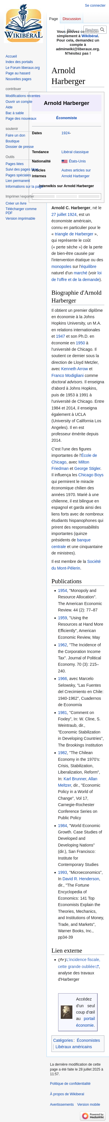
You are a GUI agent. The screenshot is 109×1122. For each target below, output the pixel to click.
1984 (62, 825)
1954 (62, 590)
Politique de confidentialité (70, 1083)
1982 (62, 752)
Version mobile (88, 1104)
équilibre (89, 266)
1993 (62, 872)
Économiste (66, 118)
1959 (62, 617)
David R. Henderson (80, 878)
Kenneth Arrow (74, 368)
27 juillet (58, 214)
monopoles (61, 266)
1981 (62, 712)
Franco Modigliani (67, 375)
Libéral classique (75, 152)
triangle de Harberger (74, 234)
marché (80, 273)
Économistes (88, 1040)
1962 (62, 645)
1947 (60, 336)
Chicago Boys (90, 475)
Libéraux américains (74, 1046)
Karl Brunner (75, 778)
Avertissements (62, 1104)
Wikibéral (90, 36)
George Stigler (87, 468)
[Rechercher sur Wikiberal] (95, 30)
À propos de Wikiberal (67, 1094)
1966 (62, 678)
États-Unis (77, 161)
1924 (65, 133)
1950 (80, 343)
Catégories (63, 1040)
